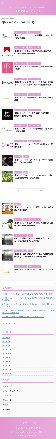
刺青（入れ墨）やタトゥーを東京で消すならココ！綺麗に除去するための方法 (28, 305)
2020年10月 (6, 373)
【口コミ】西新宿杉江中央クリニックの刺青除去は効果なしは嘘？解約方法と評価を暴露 (28, 312)
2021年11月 (6, 350)
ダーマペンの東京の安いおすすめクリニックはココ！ (23, 317)
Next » (41, 190)
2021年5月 (6, 361)
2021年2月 (6, 365)
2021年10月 (6, 354)
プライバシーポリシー (31, 423)
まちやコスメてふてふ (28, 11)
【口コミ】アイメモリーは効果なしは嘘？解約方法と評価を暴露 (27, 294)
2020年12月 (6, 369)
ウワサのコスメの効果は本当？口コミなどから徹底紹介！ (28, 432)
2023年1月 (6, 346)
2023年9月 (6, 338)
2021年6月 (6, 357)
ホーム (20, 423)
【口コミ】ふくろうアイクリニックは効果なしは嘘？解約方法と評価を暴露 (28, 299)
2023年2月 (6, 342)
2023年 (9, 18)
